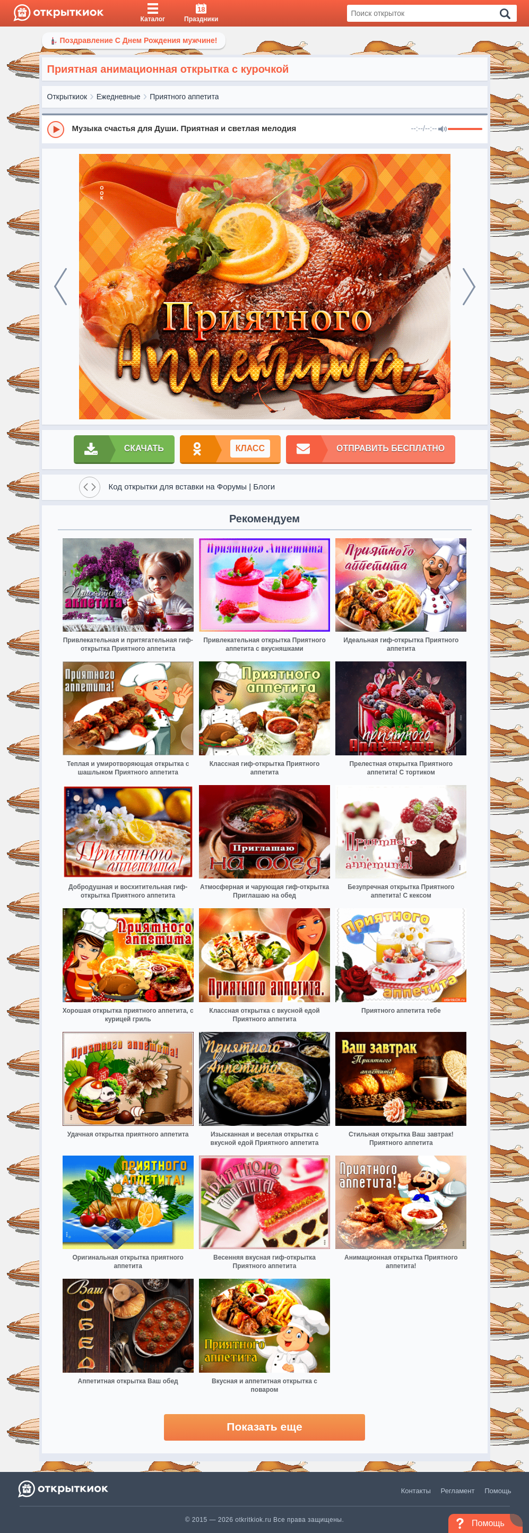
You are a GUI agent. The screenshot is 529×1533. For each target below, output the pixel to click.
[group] (265, 129)
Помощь (497, 1491)
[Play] (55, 129)
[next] (469, 286)
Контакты (416, 1491)
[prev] (60, 286)
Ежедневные (119, 96)
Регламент (458, 1491)
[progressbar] (465, 129)
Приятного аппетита (184, 96)
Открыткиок (67, 96)
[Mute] (442, 129)
